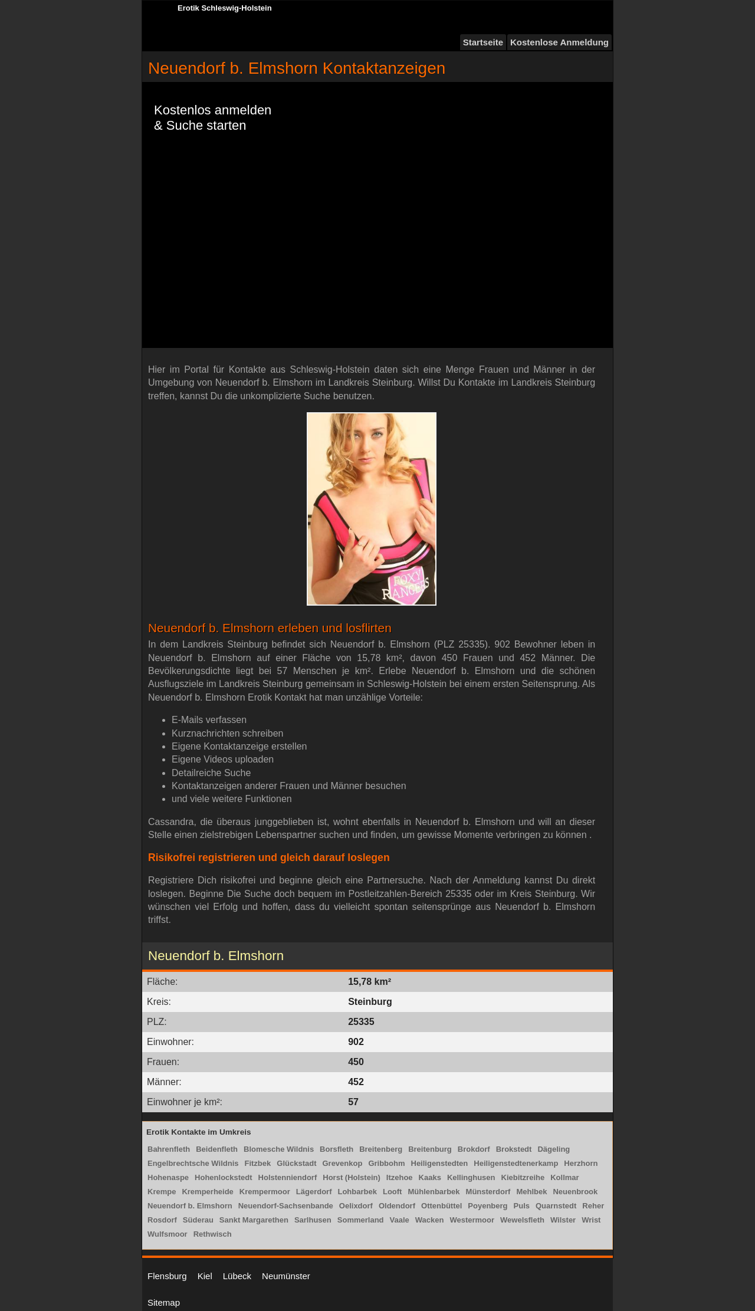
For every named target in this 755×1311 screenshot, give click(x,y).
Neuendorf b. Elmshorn (189, 1205)
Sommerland (360, 1219)
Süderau (198, 1219)
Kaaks (430, 1177)
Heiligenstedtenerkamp (516, 1163)
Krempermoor (264, 1191)
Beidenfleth (217, 1149)
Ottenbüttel (441, 1205)
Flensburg (167, 1276)
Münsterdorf (488, 1191)
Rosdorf (162, 1219)
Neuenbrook (575, 1191)
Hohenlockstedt (223, 1177)
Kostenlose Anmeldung (559, 42)
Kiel (205, 1276)
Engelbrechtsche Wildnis (192, 1163)
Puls (522, 1205)
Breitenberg (380, 1149)
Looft (392, 1191)
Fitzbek (257, 1163)
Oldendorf (397, 1205)
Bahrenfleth (168, 1149)
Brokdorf (474, 1149)
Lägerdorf (314, 1191)
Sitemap (163, 1302)
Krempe (161, 1191)
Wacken (429, 1219)
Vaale (399, 1219)
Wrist (591, 1219)
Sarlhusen (312, 1219)
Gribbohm (386, 1163)
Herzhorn (581, 1163)
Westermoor (471, 1219)
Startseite (483, 42)
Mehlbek (531, 1191)
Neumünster (286, 1276)
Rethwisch (212, 1234)
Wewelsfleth (522, 1219)
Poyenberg (487, 1205)
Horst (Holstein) (351, 1177)
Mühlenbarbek (433, 1191)
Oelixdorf (356, 1205)
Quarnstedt (556, 1205)
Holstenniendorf (287, 1177)
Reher (593, 1205)
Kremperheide (207, 1191)
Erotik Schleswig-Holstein (225, 8)
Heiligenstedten (439, 1163)
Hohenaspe (168, 1177)
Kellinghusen (471, 1177)
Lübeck (237, 1276)
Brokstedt (514, 1149)
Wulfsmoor (167, 1234)
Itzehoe (399, 1177)
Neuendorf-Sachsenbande (285, 1205)
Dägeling (553, 1149)
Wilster (563, 1219)
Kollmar (564, 1177)
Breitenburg (430, 1149)
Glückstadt (296, 1163)
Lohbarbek (356, 1191)
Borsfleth (336, 1149)
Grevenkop (342, 1163)
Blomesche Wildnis (279, 1149)
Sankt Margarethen (253, 1219)
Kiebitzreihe (523, 1177)
